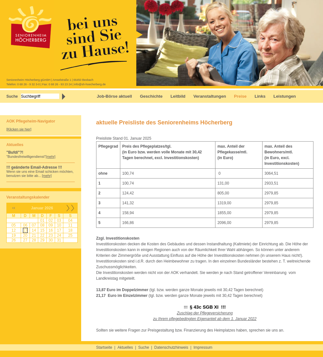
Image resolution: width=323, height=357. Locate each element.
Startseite (104, 347)
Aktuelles (125, 347)
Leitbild (178, 96)
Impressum (202, 347)
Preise (240, 96)
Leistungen (284, 96)
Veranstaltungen (209, 96)
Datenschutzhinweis (171, 347)
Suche (143, 347)
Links (260, 96)
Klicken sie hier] (19, 129)
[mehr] (51, 156)
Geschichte (151, 96)
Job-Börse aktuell (114, 96)
